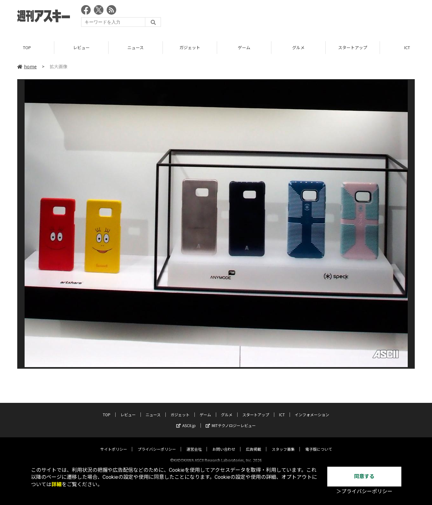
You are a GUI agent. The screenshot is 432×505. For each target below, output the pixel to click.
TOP (27, 48)
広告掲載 (253, 443)
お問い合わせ (223, 443)
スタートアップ (352, 48)
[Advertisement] (298, 17)
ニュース (135, 48)
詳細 (56, 484)
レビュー (81, 48)
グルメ (298, 48)
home (27, 67)
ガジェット (189, 48)
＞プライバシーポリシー (364, 491)
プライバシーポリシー (157, 443)
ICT (282, 409)
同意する (364, 476)
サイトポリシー (113, 443)
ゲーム (244, 48)
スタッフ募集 (283, 443)
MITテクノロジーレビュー (231, 420)
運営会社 (194, 443)
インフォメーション (312, 409)
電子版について (318, 443)
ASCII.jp (186, 420)
